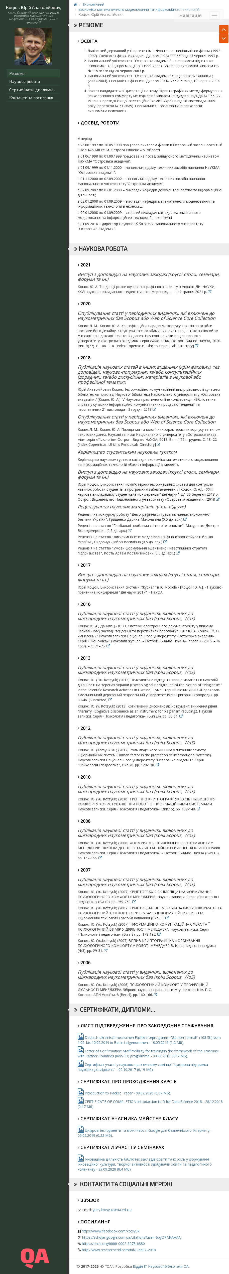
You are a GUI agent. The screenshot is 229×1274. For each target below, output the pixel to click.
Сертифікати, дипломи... (32, 89)
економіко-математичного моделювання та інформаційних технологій (138, 9)
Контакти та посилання (31, 97)
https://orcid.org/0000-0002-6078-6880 (113, 1243)
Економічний (93, 4)
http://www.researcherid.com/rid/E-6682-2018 (119, 1249)
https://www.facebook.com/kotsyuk (110, 1231)
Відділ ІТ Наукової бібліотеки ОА (161, 1266)
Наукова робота (24, 81)
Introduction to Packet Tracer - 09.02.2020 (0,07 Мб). (124, 1093)
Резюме (17, 73)
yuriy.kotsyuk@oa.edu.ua (113, 1209)
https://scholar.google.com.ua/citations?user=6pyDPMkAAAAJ (132, 1237)
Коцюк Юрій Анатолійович (33, 7)
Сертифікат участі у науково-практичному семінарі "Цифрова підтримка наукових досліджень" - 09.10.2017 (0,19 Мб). (143, 1067)
